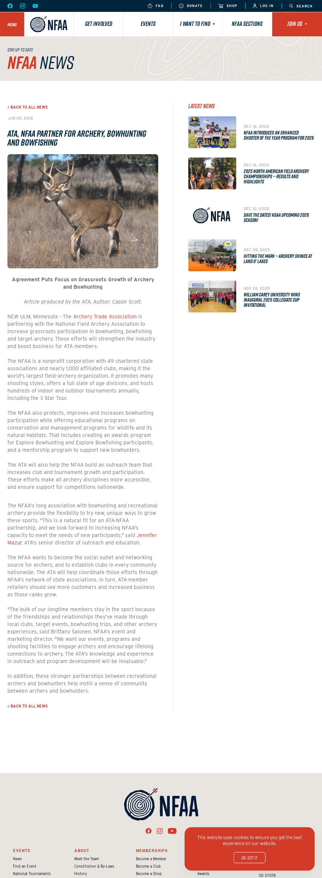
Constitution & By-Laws (94, 866)
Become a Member (151, 859)
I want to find (197, 24)
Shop (227, 6)
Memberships (152, 850)
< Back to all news (27, 107)
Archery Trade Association (105, 316)
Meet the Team (86, 859)
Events (148, 24)
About (81, 850)
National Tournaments (32, 873)
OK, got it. (249, 857)
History (80, 873)
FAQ (155, 6)
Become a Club (148, 866)
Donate (191, 6)
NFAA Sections (247, 24)
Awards (203, 873)
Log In (263, 6)
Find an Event (24, 866)
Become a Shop (149, 873)
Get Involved (98, 24)
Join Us (297, 24)
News (17, 859)
